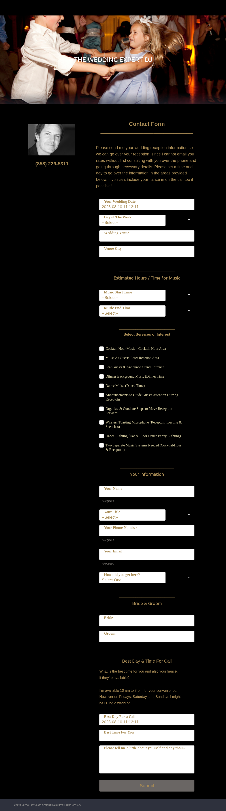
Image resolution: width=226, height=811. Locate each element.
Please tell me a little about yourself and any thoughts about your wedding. (146, 748)
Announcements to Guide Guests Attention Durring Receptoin (141, 397)
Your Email (113, 551)
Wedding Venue (116, 233)
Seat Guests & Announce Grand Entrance (134, 367)
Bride (108, 618)
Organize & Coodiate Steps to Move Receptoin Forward (138, 411)
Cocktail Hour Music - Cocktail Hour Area (135, 348)
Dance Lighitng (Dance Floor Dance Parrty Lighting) (143, 436)
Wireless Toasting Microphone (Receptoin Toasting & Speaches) (143, 424)
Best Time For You (119, 732)
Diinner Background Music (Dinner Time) (135, 376)
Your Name (113, 488)
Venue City (113, 248)
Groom (109, 633)
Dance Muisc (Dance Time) (125, 386)
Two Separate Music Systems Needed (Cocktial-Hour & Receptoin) (143, 447)
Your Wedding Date (120, 201)
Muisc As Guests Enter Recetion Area (132, 358)
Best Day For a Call (119, 717)
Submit (147, 785)
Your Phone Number (120, 528)
